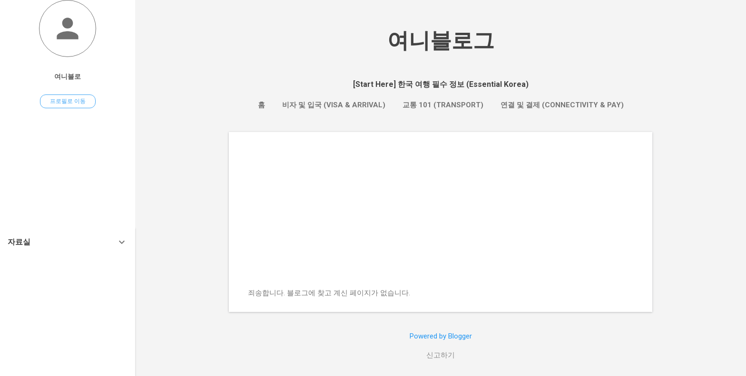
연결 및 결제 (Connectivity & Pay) (562, 105)
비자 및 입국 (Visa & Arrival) (333, 105)
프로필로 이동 (68, 101)
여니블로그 (440, 40)
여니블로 (67, 76)
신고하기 (440, 355)
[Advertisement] (440, 217)
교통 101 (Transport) (442, 105)
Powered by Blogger (441, 336)
